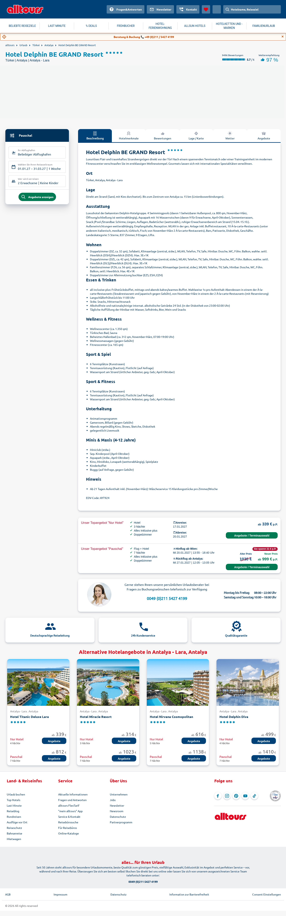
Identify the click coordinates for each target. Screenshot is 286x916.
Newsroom (116, 811)
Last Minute (14, 805)
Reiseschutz (14, 827)
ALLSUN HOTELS (194, 25)
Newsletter (117, 805)
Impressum (60, 894)
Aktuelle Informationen (73, 794)
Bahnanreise (14, 833)
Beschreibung (95, 135)
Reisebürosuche (68, 822)
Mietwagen (14, 839)
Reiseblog (13, 811)
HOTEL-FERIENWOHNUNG (160, 25)
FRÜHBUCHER (126, 25)
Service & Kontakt (69, 816)
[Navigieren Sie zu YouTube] (245, 795)
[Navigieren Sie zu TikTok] (254, 795)
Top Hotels (13, 800)
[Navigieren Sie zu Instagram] (227, 795)
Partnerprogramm (121, 822)
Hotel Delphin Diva (233, 717)
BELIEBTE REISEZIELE (22, 25)
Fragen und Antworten (72, 800)
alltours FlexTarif (68, 805)
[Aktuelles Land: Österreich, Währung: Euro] (217, 9)
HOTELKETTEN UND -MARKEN (229, 25)
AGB (8, 894)
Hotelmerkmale (129, 135)
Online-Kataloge (68, 833)
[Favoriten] (206, 9)
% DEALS (91, 25)
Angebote (264, 135)
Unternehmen (119, 794)
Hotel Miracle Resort (96, 717)
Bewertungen (162, 135)
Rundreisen (14, 816)
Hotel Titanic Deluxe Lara (29, 717)
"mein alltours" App (70, 811)
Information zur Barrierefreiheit (189, 894)
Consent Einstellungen (266, 894)
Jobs (113, 800)
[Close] (282, 37)
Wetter (230, 135)
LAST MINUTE (57, 25)
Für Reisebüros (67, 827)
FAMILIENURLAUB (263, 25)
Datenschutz (118, 816)
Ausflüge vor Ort (17, 822)
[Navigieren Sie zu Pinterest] (236, 795)
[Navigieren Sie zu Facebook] (217, 795)
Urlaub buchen (16, 794)
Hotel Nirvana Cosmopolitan (171, 717)
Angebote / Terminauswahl (251, 535)
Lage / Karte (196, 135)
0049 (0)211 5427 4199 (167, 598)
